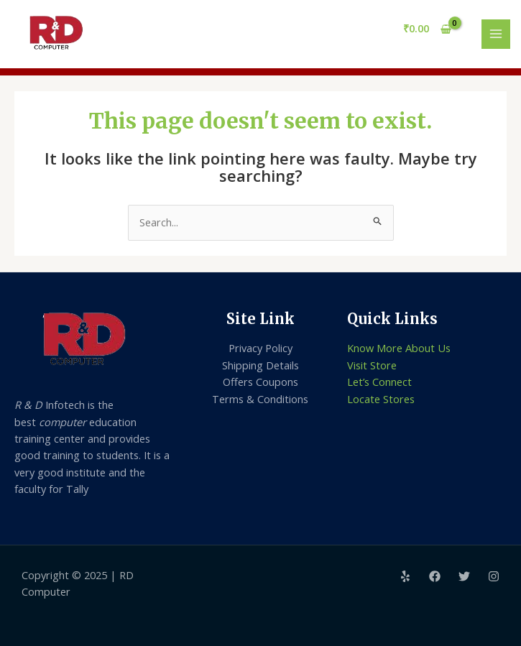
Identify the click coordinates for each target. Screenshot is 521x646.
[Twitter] (464, 576)
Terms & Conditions (260, 399)
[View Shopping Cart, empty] (427, 29)
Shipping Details (260, 365)
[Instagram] (493, 576)
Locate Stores (381, 399)
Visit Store (372, 365)
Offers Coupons (260, 381)
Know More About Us (399, 348)
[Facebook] (435, 576)
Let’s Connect (379, 381)
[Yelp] (405, 576)
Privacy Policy (260, 348)
